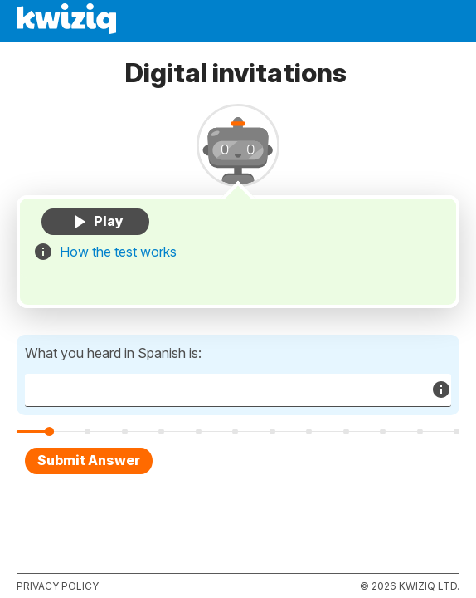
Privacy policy (58, 586)
